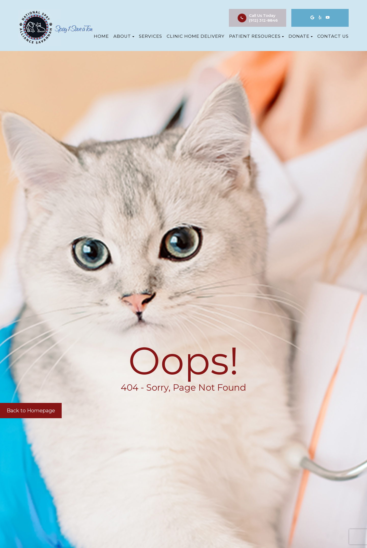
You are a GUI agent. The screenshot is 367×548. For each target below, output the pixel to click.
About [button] (123, 36)
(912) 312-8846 (263, 20)
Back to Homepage (31, 410)
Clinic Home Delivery (196, 36)
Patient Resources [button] (256, 36)
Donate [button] (301, 36)
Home (101, 36)
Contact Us (333, 36)
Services (150, 36)
